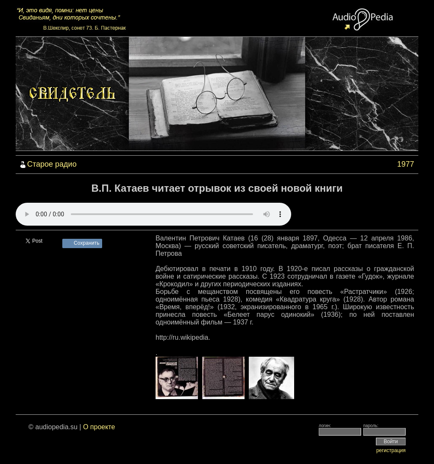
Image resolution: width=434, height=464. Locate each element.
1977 (405, 164)
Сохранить (87, 243)
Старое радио (52, 164)
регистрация (391, 450)
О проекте (99, 426)
